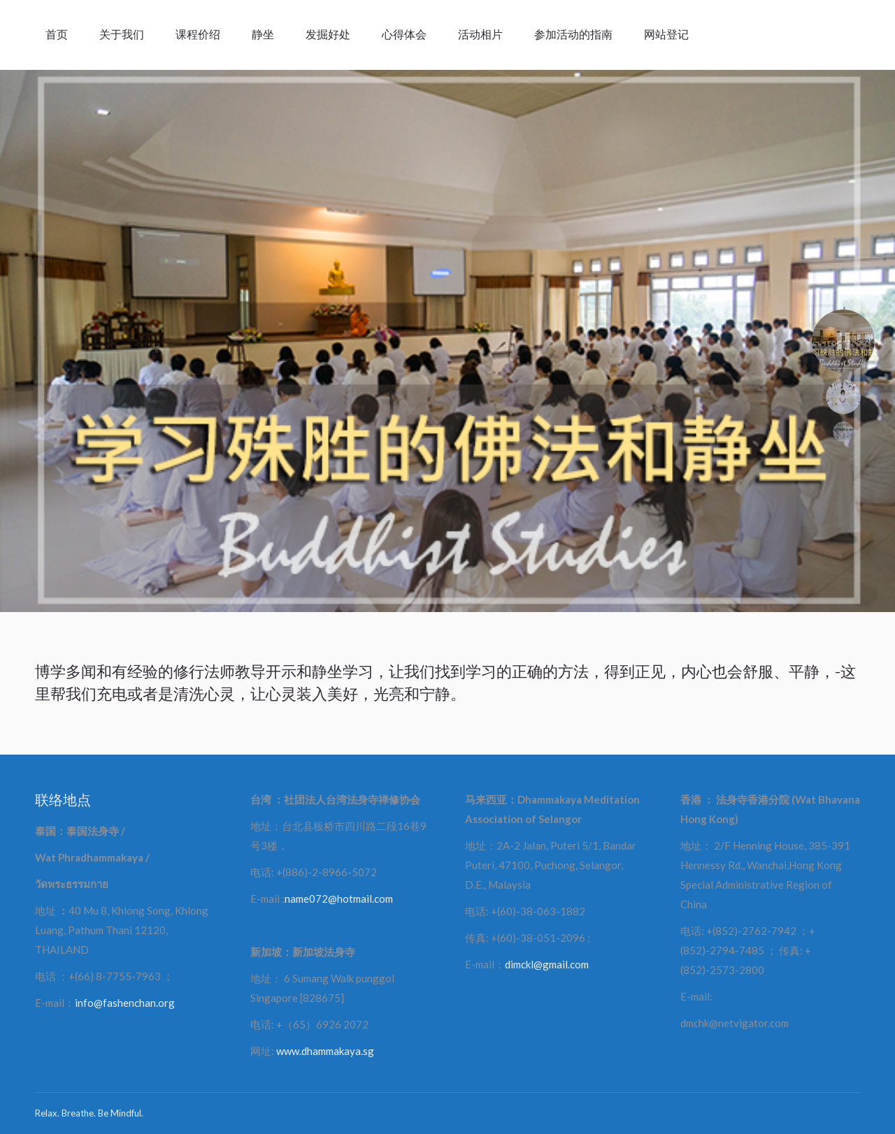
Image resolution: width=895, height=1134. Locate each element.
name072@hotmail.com (339, 898)
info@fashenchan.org (125, 1002)
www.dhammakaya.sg (325, 1051)
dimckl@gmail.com (547, 964)
